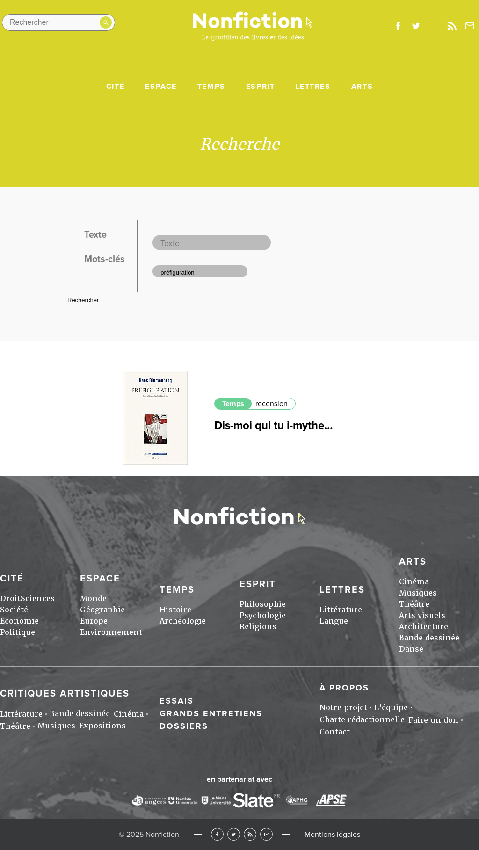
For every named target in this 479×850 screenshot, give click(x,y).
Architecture (423, 627)
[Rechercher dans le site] (58, 22)
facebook (397, 26)
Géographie (102, 610)
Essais (177, 701)
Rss (452, 26)
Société (14, 610)
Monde (93, 598)
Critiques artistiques (65, 693)
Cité (115, 86)
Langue (333, 621)
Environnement (111, 632)
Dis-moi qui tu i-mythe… (273, 425)
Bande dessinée (429, 638)
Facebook (217, 834)
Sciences (38, 598)
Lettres (312, 86)
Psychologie (263, 615)
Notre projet (343, 707)
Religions (258, 627)
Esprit (260, 86)
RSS (250, 834)
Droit (10, 598)
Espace (161, 86)
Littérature (340, 610)
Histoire (175, 610)
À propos (344, 688)
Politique (17, 632)
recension (271, 403)
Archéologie (183, 621)
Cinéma (414, 582)
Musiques (418, 593)
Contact (334, 732)
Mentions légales (332, 834)
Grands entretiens (211, 713)
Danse (411, 649)
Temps (211, 86)
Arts (362, 86)
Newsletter (470, 26)
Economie (19, 621)
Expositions (102, 726)
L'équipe (391, 707)
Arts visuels (422, 615)
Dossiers (184, 726)
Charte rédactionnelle (362, 720)
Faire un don (433, 720)
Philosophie (263, 604)
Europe (94, 621)
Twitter (233, 834)
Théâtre (414, 604)
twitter (416, 26)
